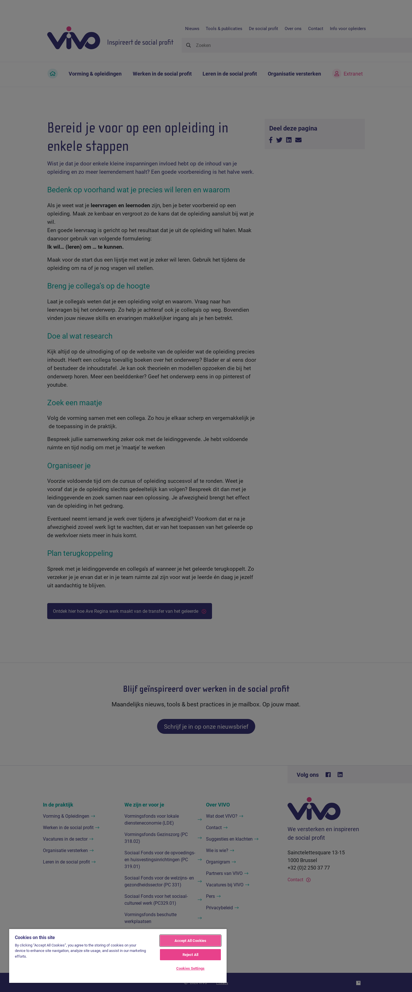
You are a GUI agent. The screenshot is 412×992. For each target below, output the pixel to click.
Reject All (190, 954)
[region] (118, 955)
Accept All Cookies (190, 940)
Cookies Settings (190, 968)
